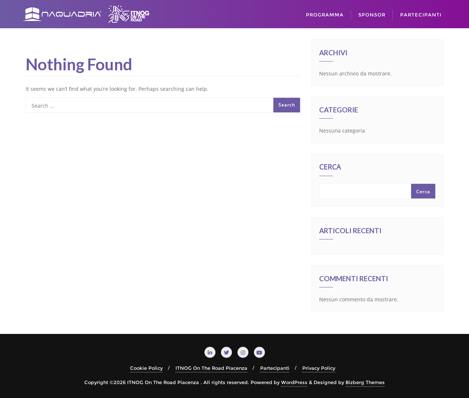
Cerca (330, 168)
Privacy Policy (318, 368)
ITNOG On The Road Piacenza (211, 368)
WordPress (294, 382)
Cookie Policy (146, 368)
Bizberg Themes (365, 382)
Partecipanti (274, 368)
